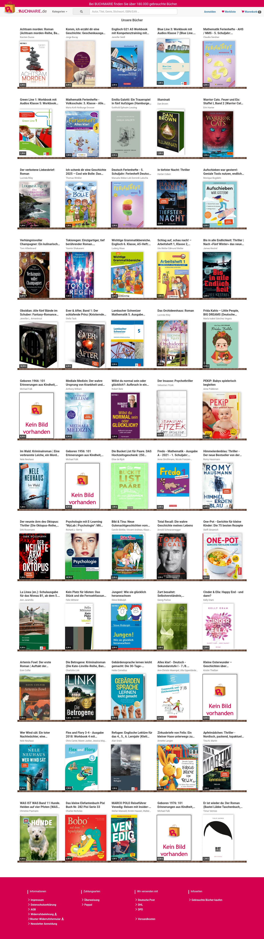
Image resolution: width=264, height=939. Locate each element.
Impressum (35, 899)
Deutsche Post (145, 899)
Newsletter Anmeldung (42, 923)
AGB (31, 909)
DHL (139, 904)
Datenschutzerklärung (41, 904)
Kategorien (59, 11)
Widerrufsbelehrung (42, 914)
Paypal (86, 904)
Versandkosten (145, 919)
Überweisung (90, 899)
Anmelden (210, 11)
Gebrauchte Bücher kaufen (205, 899)
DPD (139, 909)
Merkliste (229, 11)
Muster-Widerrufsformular (45, 919)
